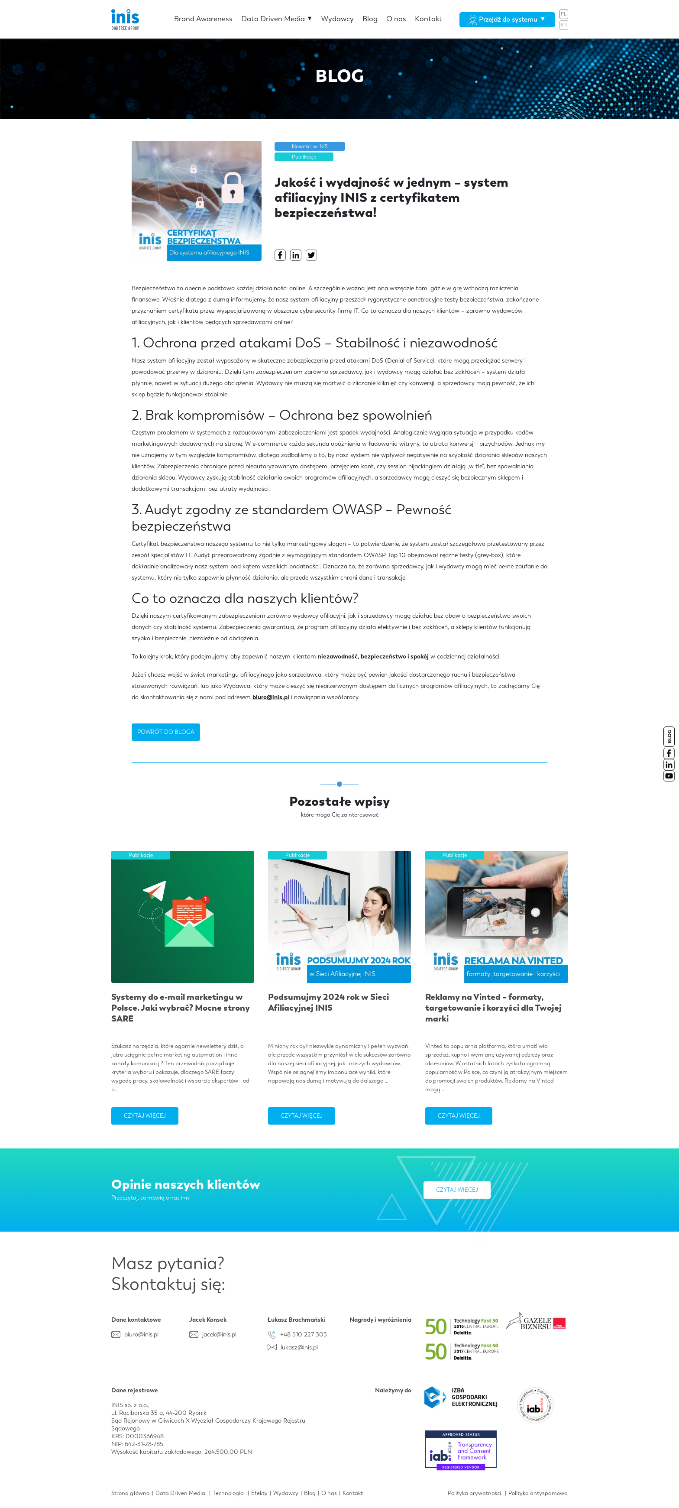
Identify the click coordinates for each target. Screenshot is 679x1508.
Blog (370, 18)
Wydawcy (337, 18)
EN (564, 25)
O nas (396, 18)
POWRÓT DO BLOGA (165, 732)
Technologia (228, 1493)
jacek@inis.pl (219, 1334)
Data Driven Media (277, 18)
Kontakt (428, 18)
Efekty (259, 1493)
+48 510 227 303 (303, 1334)
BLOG (669, 736)
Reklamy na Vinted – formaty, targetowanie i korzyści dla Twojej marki (493, 1007)
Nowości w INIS (310, 146)
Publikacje (304, 156)
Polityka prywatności (474, 1493)
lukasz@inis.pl (299, 1347)
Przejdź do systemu (507, 19)
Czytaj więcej (145, 1115)
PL (563, 14)
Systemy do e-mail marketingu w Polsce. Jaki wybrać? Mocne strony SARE (180, 1007)
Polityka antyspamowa (538, 1493)
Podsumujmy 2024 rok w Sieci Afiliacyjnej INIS (328, 1002)
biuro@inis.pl (270, 697)
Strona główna (130, 1493)
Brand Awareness (203, 18)
